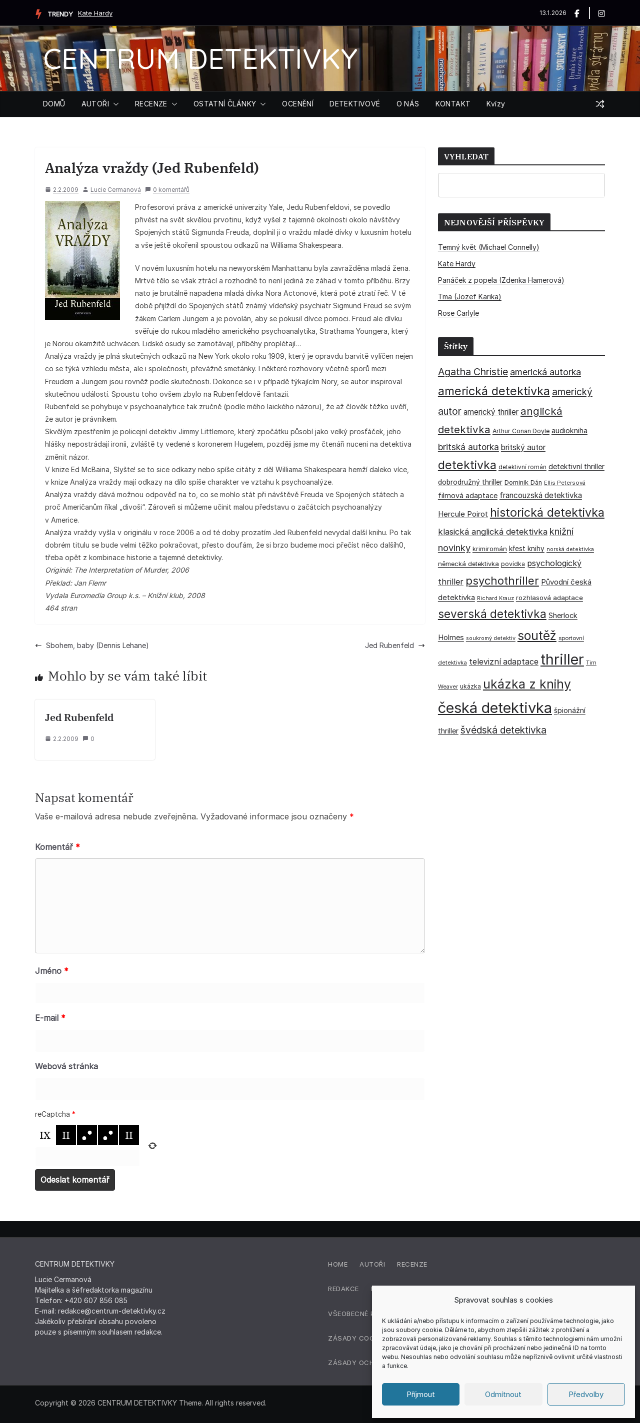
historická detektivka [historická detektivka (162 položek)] (547, 513)
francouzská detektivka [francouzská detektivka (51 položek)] (541, 495)
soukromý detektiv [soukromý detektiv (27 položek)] (491, 638)
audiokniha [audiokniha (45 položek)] (570, 430)
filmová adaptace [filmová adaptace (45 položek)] (468, 495)
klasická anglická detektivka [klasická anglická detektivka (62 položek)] (493, 532)
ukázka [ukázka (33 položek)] (470, 686)
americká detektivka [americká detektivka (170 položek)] (494, 391)
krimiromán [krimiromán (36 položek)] (489, 549)
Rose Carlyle (458, 313)
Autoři (372, 1264)
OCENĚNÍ (298, 103)
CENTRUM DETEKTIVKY (200, 58)
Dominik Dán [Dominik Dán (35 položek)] (523, 482)
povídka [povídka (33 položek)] (513, 564)
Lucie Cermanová (115, 189)
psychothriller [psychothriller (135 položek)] (502, 580)
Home (338, 1264)
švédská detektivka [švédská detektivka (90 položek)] (503, 730)
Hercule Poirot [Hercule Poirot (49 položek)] (463, 514)
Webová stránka (66, 1066)
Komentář (57, 847)
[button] (114, 104)
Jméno (51, 971)
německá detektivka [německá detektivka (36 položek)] (468, 564)
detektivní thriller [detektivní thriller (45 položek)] (576, 466)
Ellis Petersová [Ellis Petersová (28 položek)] (565, 482)
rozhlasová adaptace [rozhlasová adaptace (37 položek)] (549, 598)
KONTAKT (453, 103)
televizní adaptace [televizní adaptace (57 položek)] (503, 662)
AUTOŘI (95, 103)
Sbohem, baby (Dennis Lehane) (92, 645)
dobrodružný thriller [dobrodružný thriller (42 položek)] (470, 482)
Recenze (412, 1264)
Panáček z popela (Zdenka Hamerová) (501, 280)
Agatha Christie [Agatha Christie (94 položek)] (473, 372)
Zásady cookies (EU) (366, 1338)
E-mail (50, 1018)
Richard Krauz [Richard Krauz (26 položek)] (495, 598)
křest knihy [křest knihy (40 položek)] (526, 549)
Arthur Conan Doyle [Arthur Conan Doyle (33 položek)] (521, 431)
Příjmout (420, 1394)
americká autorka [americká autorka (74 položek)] (545, 372)
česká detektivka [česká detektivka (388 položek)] (495, 707)
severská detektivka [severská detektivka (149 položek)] (492, 614)
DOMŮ (54, 103)
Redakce (343, 1289)
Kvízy (495, 103)
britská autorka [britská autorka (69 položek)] (468, 447)
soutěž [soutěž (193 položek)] (537, 635)
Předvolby (586, 1394)
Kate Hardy (95, 13)
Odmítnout (503, 1394)
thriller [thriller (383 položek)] (562, 659)
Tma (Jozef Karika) (470, 296)
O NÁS (408, 103)
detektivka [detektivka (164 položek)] (467, 465)
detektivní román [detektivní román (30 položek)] (522, 467)
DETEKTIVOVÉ (355, 103)
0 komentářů (167, 189)
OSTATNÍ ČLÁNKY (225, 103)
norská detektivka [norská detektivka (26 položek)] (570, 549)
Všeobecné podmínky (367, 1314)
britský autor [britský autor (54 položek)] (523, 447)
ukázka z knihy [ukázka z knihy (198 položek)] (527, 684)
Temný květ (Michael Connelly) (489, 247)
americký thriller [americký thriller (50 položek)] (491, 412)
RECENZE (151, 103)
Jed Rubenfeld (395, 645)
